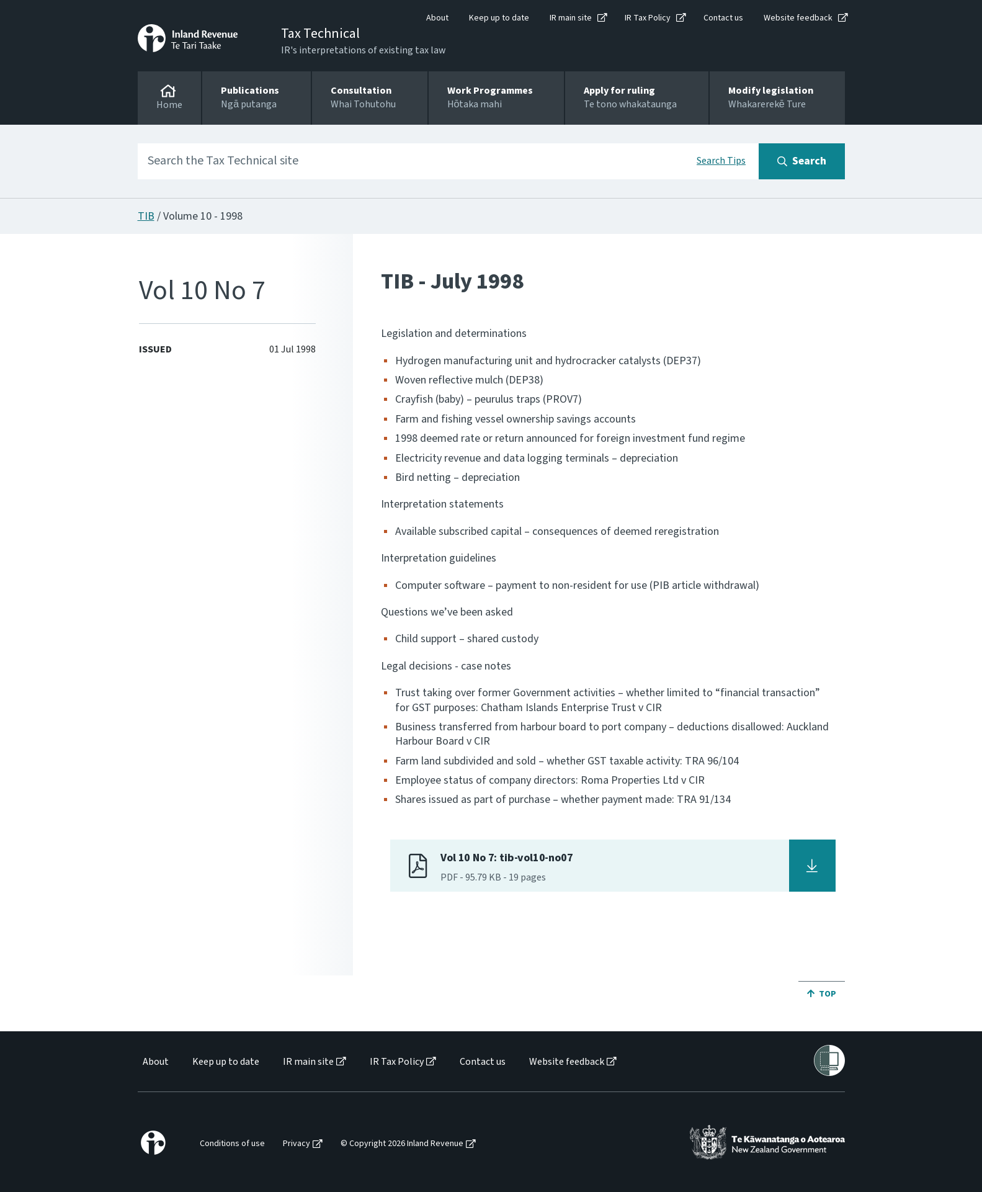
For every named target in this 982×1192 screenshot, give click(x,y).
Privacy (296, 1144)
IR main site (571, 18)
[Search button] (802, 161)
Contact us (723, 18)
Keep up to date (499, 18)
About (437, 18)
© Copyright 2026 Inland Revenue (402, 1144)
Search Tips (721, 161)
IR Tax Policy (648, 18)
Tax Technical (320, 33)
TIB (146, 216)
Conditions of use (232, 1144)
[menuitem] (155, 1062)
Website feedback (798, 18)
